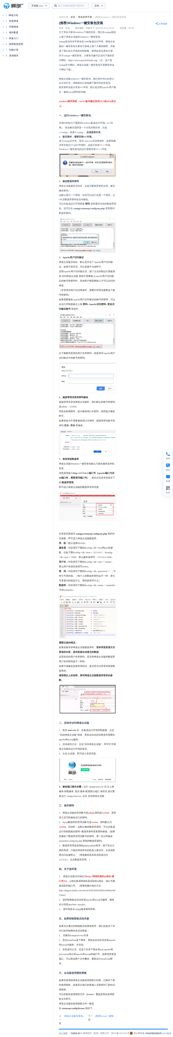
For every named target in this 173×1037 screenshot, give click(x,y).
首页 (73, 17)
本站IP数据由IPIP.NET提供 (158, 1033)
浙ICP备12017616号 (120, 1033)
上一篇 (73, 1019)
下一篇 (102, 1018)
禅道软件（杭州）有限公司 (96, 1033)
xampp (78, 909)
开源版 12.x (39, 5)
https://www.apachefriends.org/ (83, 60)
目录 (98, 5)
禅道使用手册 (85, 17)
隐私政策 (75, 1033)
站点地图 (63, 1033)
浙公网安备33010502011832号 (146, 1033)
